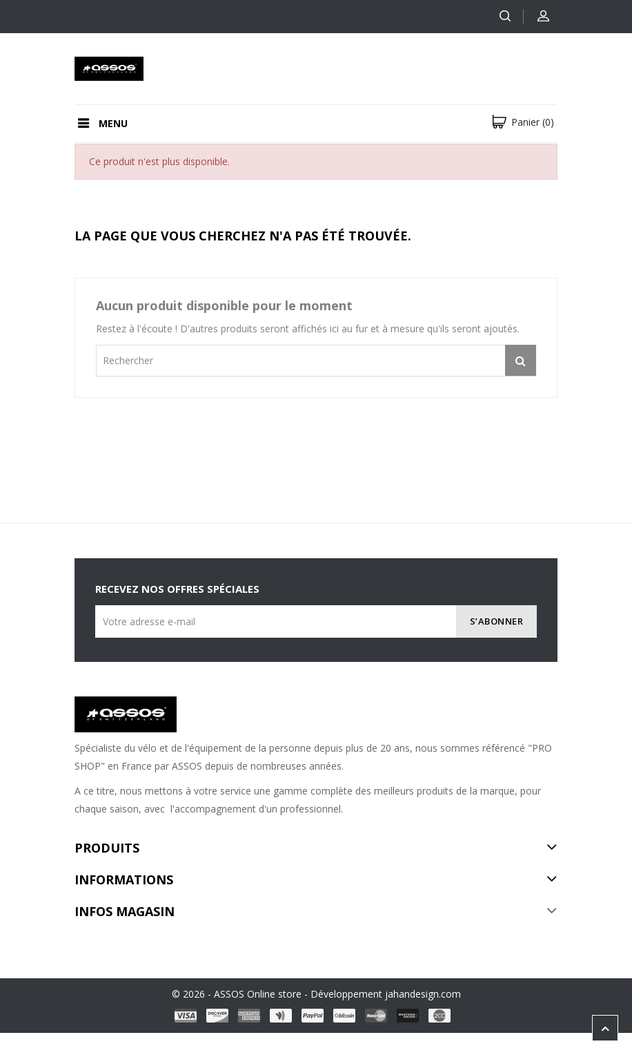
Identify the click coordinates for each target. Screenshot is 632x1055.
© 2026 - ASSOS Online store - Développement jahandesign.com (316, 993)
